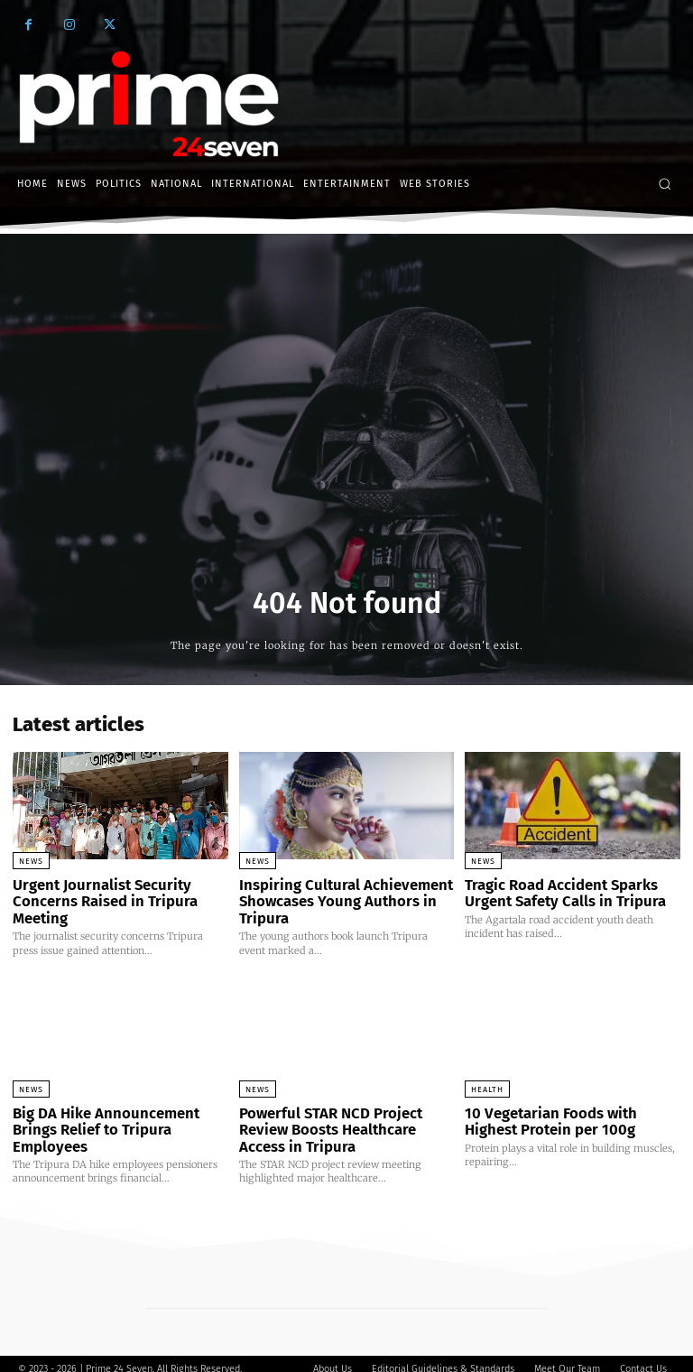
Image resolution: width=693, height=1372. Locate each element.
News (31, 861)
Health (487, 1084)
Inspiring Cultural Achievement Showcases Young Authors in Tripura (334, 899)
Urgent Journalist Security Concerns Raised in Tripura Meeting (95, 899)
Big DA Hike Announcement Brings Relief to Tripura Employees (118, 1114)
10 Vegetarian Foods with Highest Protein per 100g (567, 1114)
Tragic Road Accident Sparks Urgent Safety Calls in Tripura (555, 891)
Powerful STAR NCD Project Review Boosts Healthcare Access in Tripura (345, 1122)
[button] (664, 183)
